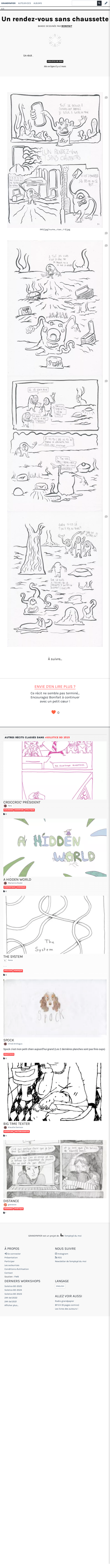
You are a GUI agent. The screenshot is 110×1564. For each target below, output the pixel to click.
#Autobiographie (22, 1131)
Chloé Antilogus (13, 1044)
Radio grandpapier (64, 1301)
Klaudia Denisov (14, 1127)
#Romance (8, 1209)
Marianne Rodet (13, 883)
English (60, 1286)
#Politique (29, 810)
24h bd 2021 (10, 1301)
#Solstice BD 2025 (55, 61)
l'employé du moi (70, 1235)
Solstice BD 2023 (13, 1294)
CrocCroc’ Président (21, 802)
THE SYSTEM (13, 957)
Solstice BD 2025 (13, 1286)
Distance (11, 1201)
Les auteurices (11, 1265)
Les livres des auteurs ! (66, 1308)
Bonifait (66, 26)
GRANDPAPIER (8, 3)
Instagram (61, 1253)
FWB (16, 1276)
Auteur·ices (24, 3)
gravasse (10, 1204)
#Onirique (21, 887)
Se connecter (12, 1253)
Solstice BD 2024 (13, 1290)
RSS (58, 1257)
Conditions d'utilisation (16, 1269)
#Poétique (18, 1209)
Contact (8, 1272)
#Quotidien (9, 1054)
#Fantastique (9, 887)
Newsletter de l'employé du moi (70, 1261)
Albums (38, 3)
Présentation (11, 1257)
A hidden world (17, 879)
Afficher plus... (11, 1305)
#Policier (8, 971)
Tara (8, 806)
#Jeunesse (8, 810)
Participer (9, 1261)
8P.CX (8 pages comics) (67, 1305)
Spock (8, 1040)
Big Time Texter (16, 1124)
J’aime (53, 712)
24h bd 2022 (10, 1297)
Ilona (9, 960)
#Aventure (19, 810)
